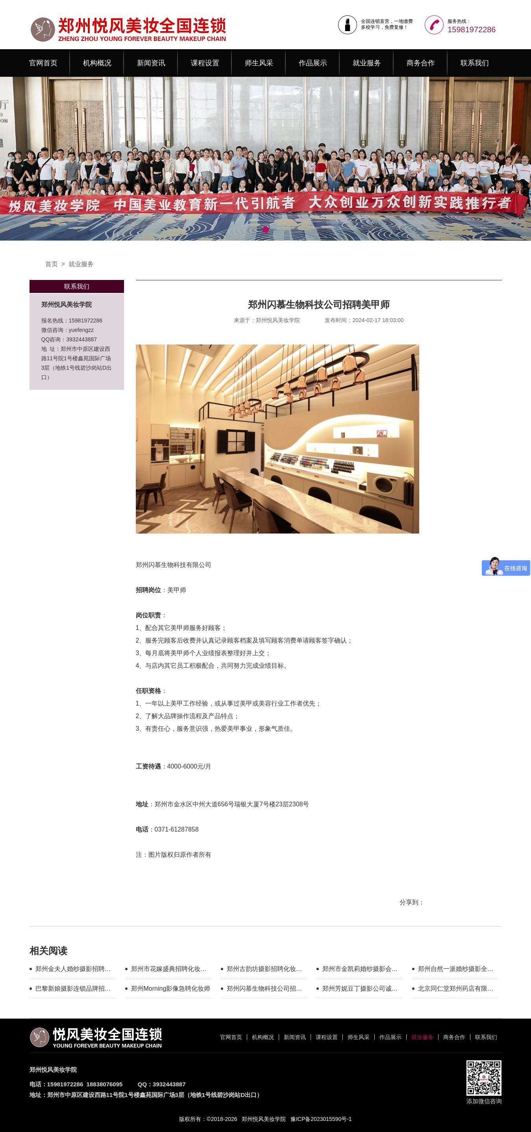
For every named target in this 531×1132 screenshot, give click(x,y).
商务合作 (421, 63)
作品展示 (313, 63)
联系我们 (475, 63)
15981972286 (472, 29)
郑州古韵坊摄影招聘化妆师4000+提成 (264, 970)
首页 (51, 264)
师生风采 (259, 63)
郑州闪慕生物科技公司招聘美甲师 (264, 990)
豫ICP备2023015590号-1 (321, 1119)
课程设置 (205, 63)
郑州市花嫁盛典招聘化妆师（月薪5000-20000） (169, 970)
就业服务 (367, 63)
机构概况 (97, 63)
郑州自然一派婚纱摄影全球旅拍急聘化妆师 (456, 970)
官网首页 (43, 63)
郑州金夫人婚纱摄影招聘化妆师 (73, 970)
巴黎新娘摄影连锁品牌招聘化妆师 (73, 990)
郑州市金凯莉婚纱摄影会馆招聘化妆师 (360, 970)
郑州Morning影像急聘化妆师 (171, 988)
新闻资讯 (151, 63)
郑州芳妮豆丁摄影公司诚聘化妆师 (360, 990)
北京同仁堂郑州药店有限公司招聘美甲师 (456, 990)
